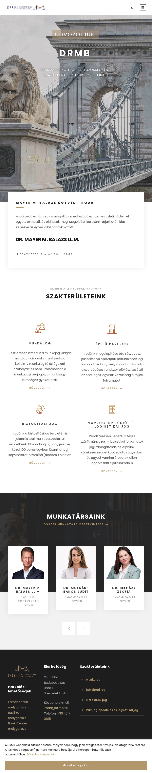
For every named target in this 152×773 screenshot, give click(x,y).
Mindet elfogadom (76, 765)
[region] (76, 756)
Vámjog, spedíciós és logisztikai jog (112, 710)
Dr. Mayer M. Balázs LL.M (28, 590)
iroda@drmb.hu (56, 708)
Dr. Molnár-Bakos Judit (76, 590)
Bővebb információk (40, 754)
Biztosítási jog (96, 700)
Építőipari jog (95, 690)
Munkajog (93, 680)
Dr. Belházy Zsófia (124, 590)
